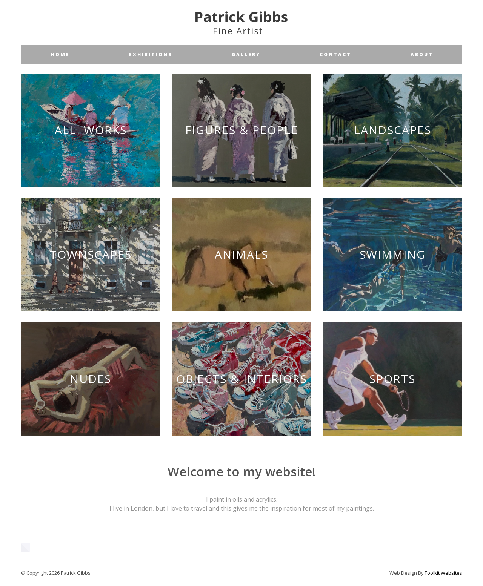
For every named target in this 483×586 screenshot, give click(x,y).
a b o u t (421, 54)
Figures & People (241, 130)
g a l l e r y (245, 54)
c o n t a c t (335, 54)
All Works (91, 130)
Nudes (90, 379)
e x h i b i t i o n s (150, 54)
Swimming (393, 254)
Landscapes (392, 130)
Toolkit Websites (443, 572)
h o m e (60, 54)
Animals (241, 254)
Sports (392, 379)
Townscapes (91, 254)
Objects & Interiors (241, 379)
